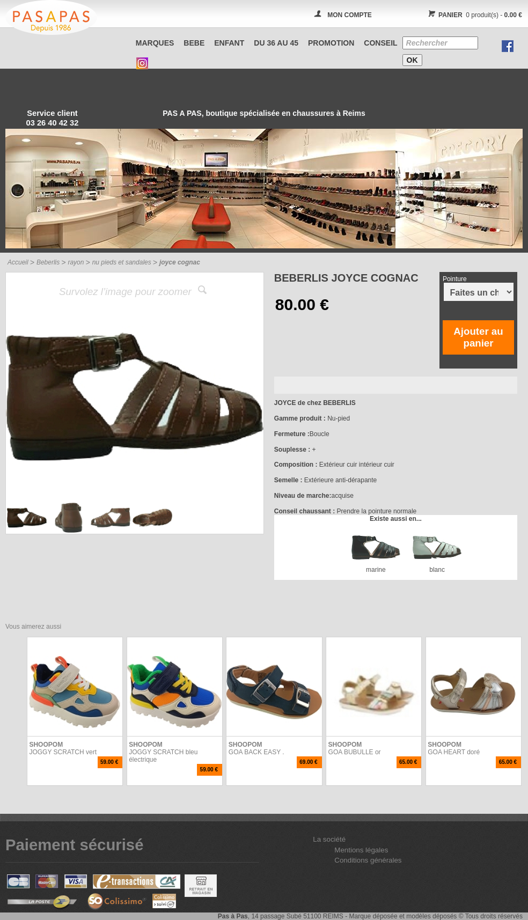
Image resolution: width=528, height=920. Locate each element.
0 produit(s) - (473, 15)
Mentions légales (361, 850)
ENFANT (229, 43)
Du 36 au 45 (276, 43)
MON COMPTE (349, 15)
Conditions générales (367, 860)
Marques (155, 43)
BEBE (194, 43)
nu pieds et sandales (121, 262)
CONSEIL (380, 43)
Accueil (18, 262)
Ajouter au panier (478, 337)
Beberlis (48, 262)
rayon (76, 262)
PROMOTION (331, 43)
